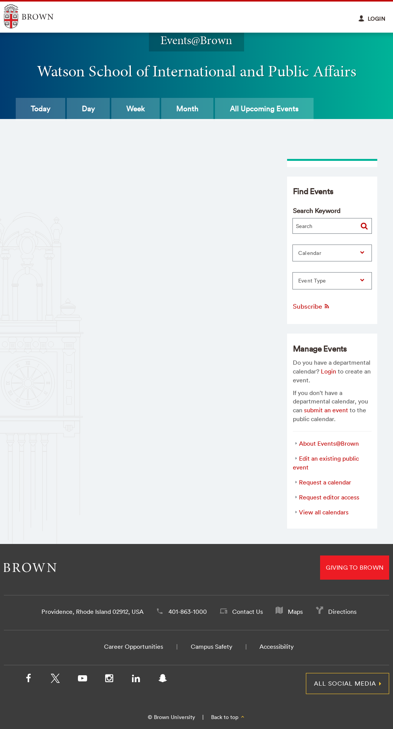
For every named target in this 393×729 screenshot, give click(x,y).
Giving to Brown (354, 567)
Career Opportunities (133, 646)
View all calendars (323, 512)
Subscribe (311, 306)
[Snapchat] (162, 679)
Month (187, 108)
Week (135, 108)
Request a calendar (325, 482)
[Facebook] (28, 679)
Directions (342, 611)
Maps (295, 611)
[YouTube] (82, 679)
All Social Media (345, 683)
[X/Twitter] (55, 679)
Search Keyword (316, 211)
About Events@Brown (329, 443)
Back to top (228, 717)
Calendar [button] (309, 253)
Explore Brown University (37, 16)
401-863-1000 (187, 611)
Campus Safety (211, 646)
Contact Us (247, 611)
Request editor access (329, 497)
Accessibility (276, 646)
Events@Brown (196, 40)
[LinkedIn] (135, 679)
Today (40, 108)
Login (328, 371)
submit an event (326, 410)
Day (88, 108)
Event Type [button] (312, 280)
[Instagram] (109, 679)
